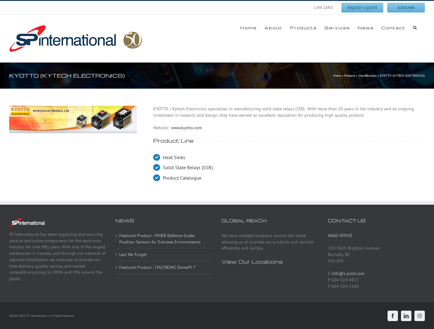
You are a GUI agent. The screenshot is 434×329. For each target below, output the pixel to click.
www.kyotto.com (186, 127)
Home (337, 76)
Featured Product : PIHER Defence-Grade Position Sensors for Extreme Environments (159, 239)
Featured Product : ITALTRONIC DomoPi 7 (157, 267)
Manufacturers (368, 76)
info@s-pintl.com (348, 273)
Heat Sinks (174, 157)
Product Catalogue (182, 178)
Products (349, 76)
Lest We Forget (133, 254)
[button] (415, 27)
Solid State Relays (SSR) (188, 167)
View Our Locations (252, 261)
